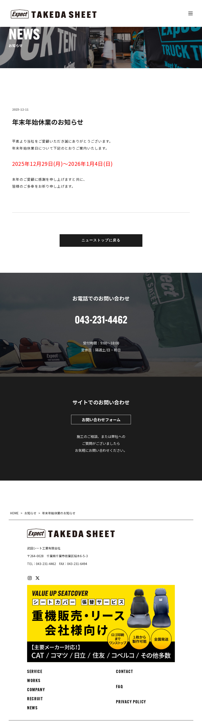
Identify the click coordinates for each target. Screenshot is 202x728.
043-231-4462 (46, 564)
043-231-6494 (77, 564)
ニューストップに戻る (101, 240)
